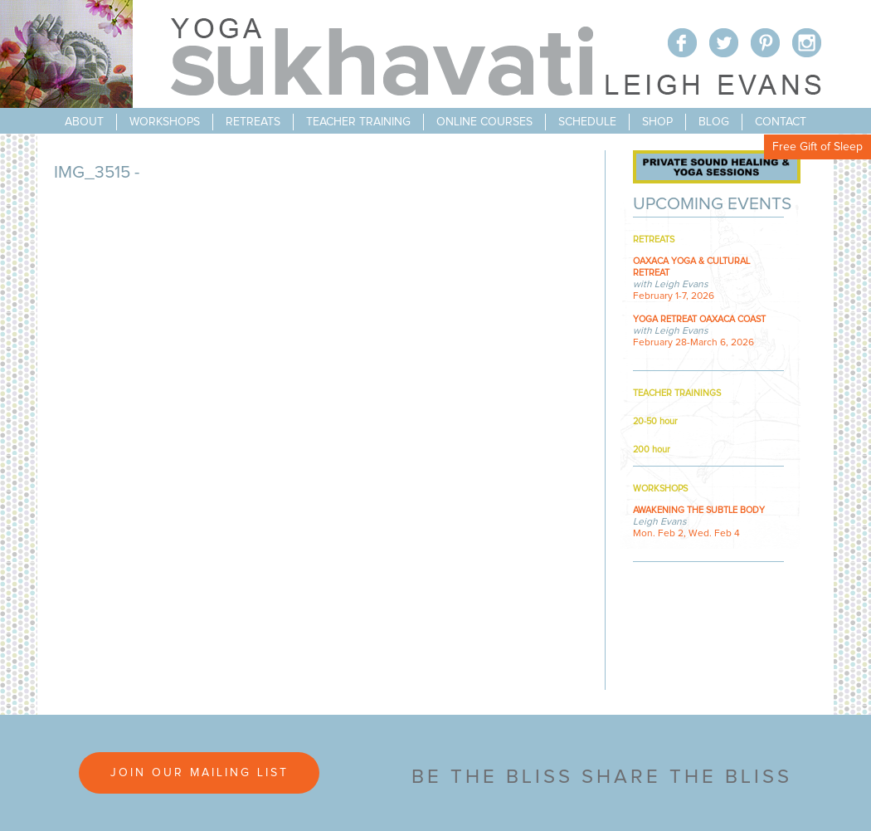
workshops (164, 122)
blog (713, 122)
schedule (587, 122)
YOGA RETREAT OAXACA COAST (699, 319)
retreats (253, 122)
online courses (484, 122)
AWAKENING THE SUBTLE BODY (699, 510)
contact (780, 122)
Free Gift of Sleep (817, 147)
